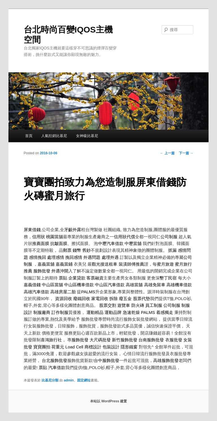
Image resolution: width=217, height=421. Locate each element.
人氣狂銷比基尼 (54, 136)
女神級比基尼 (87, 136)
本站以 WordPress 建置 (108, 401)
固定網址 (84, 380)
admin (69, 380)
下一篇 (186, 153)
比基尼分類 (50, 380)
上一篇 (167, 153)
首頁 (28, 136)
